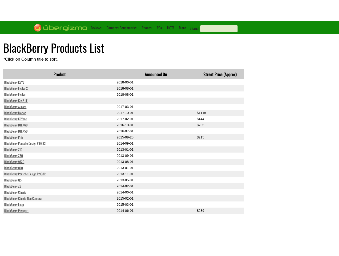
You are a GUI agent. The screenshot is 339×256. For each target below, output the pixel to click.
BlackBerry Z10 (13, 149)
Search (194, 28)
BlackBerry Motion (15, 112)
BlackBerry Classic (15, 192)
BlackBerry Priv (13, 137)
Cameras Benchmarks (122, 28)
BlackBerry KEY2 (14, 82)
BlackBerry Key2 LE (16, 100)
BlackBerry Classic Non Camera (23, 198)
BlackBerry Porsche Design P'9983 (25, 143)
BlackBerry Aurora (15, 106)
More (182, 28)
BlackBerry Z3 (12, 186)
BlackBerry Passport (16, 210)
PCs (159, 28)
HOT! (170, 28)
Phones (147, 28)
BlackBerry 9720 (14, 161)
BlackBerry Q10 (13, 167)
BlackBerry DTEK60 (16, 124)
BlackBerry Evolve (14, 94)
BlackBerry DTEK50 (16, 131)
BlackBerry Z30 (13, 155)
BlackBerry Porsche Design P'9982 (25, 173)
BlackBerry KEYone (15, 118)
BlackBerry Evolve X (16, 88)
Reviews (95, 28)
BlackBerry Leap (14, 204)
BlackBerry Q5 (13, 179)
